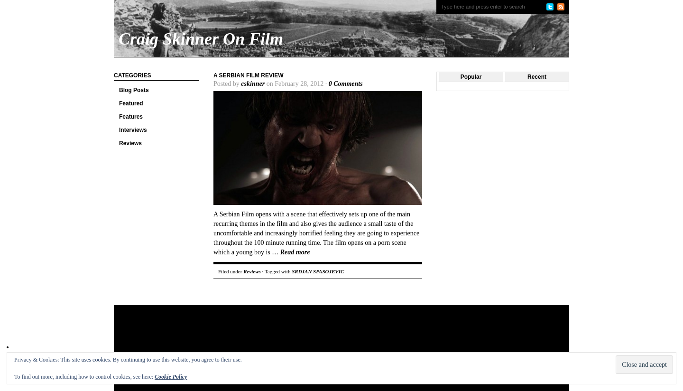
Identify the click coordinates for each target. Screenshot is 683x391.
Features (131, 116)
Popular (471, 77)
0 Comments (346, 83)
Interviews (133, 130)
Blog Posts (134, 90)
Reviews (130, 143)
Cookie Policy (171, 376)
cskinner (253, 83)
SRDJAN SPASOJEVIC (318, 271)
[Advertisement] (296, 336)
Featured (131, 103)
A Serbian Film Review (248, 75)
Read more (295, 252)
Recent (536, 77)
